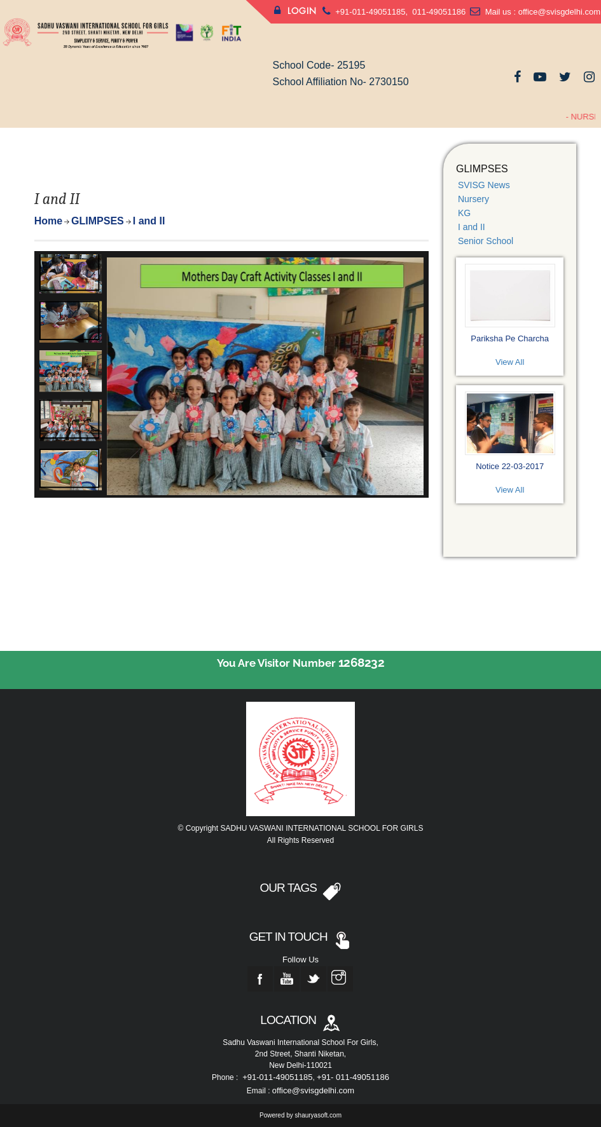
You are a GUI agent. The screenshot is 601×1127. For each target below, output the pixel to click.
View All (509, 362)
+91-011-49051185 (370, 12)
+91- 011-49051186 (353, 1077)
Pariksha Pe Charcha (510, 338)
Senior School (485, 241)
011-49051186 (438, 12)
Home (48, 220)
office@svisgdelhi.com (559, 12)
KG (464, 213)
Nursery (473, 199)
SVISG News (484, 185)
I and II (471, 227)
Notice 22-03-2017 (510, 466)
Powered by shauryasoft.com (300, 1115)
